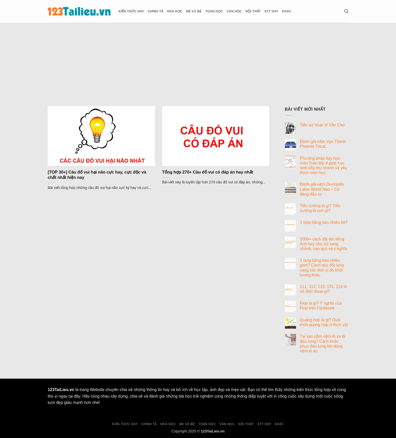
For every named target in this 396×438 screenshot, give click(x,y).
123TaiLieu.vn (61, 389)
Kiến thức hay (131, 11)
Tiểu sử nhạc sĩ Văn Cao (322, 125)
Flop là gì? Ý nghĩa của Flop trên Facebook (321, 305)
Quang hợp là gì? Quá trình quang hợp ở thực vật (324, 322)
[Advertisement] (198, 60)
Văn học (234, 11)
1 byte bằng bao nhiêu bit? (324, 222)
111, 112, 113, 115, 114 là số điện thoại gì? (323, 289)
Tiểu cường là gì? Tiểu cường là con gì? (320, 208)
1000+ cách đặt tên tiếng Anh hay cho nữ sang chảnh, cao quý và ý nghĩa (323, 244)
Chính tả (155, 11)
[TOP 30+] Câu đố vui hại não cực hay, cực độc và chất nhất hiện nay (97, 175)
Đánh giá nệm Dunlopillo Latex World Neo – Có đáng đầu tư (322, 189)
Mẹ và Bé (194, 11)
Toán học (214, 11)
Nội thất (253, 11)
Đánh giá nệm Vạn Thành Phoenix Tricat (323, 144)
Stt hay (271, 11)
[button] (346, 11)
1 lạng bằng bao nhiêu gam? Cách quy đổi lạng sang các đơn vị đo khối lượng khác (322, 267)
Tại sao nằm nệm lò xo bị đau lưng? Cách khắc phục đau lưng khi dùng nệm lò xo (322, 343)
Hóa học (175, 11)
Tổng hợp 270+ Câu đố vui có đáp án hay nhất (207, 172)
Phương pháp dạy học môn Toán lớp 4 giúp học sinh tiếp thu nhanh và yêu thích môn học (323, 165)
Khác (286, 11)
